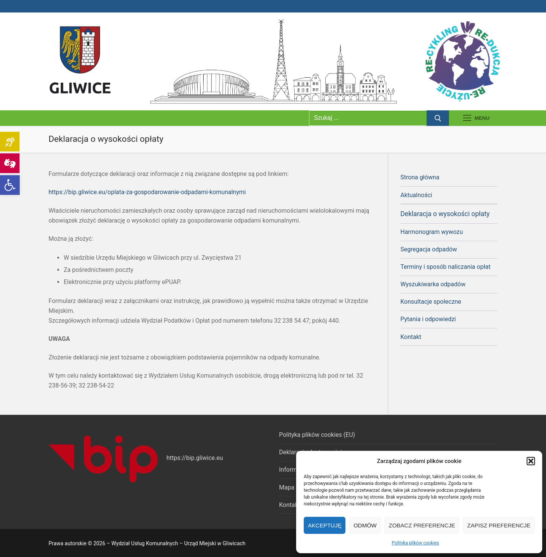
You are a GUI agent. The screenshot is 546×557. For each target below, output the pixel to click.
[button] (531, 461)
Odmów (365, 525)
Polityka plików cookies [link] (415, 543)
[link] (10, 185)
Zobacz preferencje (422, 525)
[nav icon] (476, 118)
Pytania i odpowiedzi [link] (428, 319)
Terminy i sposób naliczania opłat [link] (445, 266)
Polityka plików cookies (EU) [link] (317, 434)
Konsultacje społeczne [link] (430, 301)
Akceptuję (324, 525)
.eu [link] (219, 457)
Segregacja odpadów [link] (428, 249)
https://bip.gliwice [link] (190, 457)
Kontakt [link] (410, 336)
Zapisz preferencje (498, 525)
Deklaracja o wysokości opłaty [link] (445, 214)
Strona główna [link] (419, 177)
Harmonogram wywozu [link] (431, 231)
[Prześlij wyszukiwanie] (438, 118)
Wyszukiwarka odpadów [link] (433, 284)
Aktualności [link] (416, 195)
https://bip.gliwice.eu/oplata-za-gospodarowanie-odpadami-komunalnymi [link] (147, 192)
